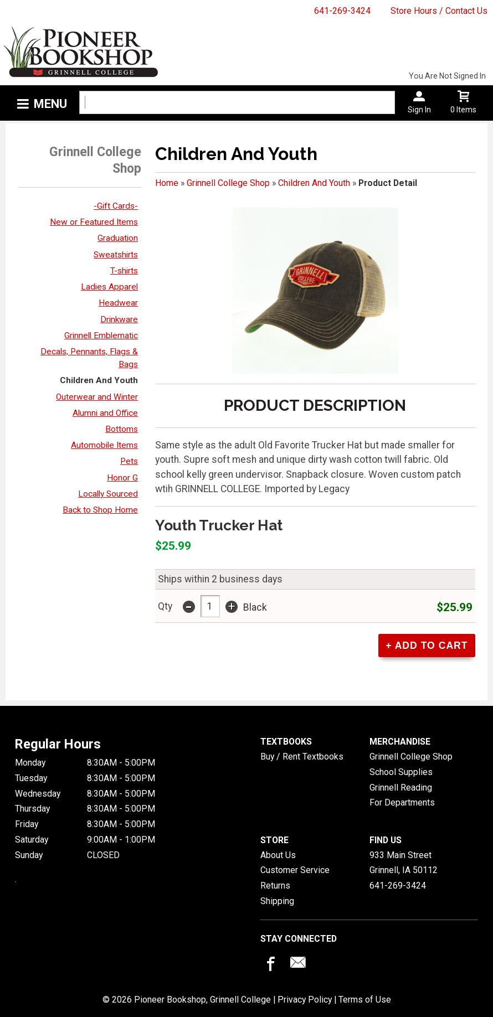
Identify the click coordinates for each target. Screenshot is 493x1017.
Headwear (118, 303)
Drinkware (119, 319)
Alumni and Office (105, 413)
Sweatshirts (116, 255)
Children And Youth (99, 380)
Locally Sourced (108, 494)
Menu (50, 104)
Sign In (419, 109)
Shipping (277, 901)
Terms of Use (364, 999)
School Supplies (401, 772)
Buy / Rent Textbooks (301, 756)
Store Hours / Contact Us (439, 11)
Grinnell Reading (400, 787)
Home (166, 183)
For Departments (402, 802)
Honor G (122, 478)
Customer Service (295, 870)
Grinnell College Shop (228, 183)
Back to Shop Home (100, 510)
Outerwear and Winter (97, 397)
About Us (278, 855)
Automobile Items (104, 445)
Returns (275, 885)
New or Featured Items (94, 222)
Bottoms (121, 429)
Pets (129, 461)
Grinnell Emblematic (101, 335)
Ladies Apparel (109, 287)
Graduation (117, 238)
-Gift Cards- (116, 206)
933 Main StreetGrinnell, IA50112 (403, 863)
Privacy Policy (305, 999)
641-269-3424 (342, 11)
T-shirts (124, 271)
